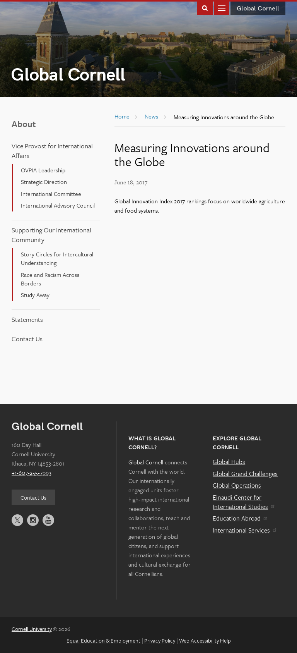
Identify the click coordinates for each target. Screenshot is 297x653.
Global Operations (237, 485)
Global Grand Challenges (245, 473)
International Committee (51, 193)
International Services (244, 530)
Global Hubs (229, 461)
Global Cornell (68, 75)
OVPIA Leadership (43, 170)
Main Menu (221, 7)
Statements (27, 319)
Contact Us (27, 339)
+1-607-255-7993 (31, 472)
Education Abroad (239, 518)
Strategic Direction (44, 181)
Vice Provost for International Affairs (52, 150)
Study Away (35, 294)
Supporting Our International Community (51, 234)
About (24, 123)
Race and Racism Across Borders (50, 278)
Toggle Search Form (205, 7)
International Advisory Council (58, 205)
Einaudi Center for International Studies (243, 502)
